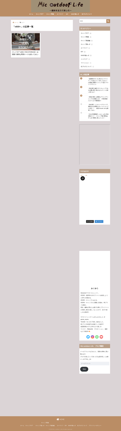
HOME (60, 419)
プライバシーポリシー (95, 425)
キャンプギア (39, 14)
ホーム (31, 14)
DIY (67, 14)
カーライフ (60, 14)
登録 (84, 369)
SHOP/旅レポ (75, 14)
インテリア (85, 59)
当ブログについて (87, 14)
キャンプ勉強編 (87, 41)
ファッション (86, 63)
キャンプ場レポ (87, 44)
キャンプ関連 (50, 14)
